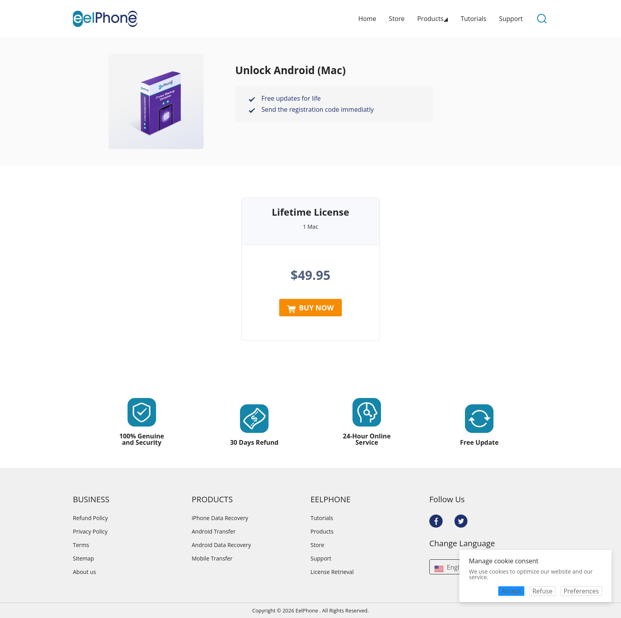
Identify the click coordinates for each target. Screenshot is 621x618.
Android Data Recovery (221, 545)
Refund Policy (90, 518)
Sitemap (83, 558)
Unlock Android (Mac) (290, 70)
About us (84, 572)
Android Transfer (214, 531)
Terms (81, 545)
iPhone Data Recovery (220, 518)
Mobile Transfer (212, 558)
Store (397, 18)
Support (511, 18)
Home (367, 18)
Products (321, 531)
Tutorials (473, 18)
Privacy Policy (90, 531)
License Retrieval (332, 572)
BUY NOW (310, 308)
